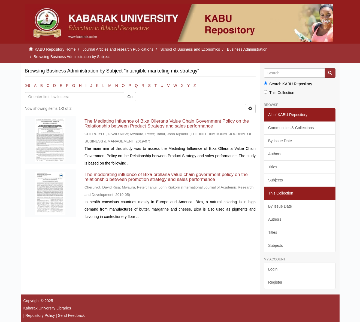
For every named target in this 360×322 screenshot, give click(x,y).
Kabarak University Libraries (47, 308)
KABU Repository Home (55, 49)
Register (275, 282)
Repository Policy (40, 315)
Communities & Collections (291, 128)
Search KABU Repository (288, 83)
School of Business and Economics (190, 49)
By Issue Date (280, 141)
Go (130, 97)
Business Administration (247, 49)
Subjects (275, 180)
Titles (272, 167)
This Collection (279, 92)
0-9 (27, 85)
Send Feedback (71, 315)
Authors (274, 154)
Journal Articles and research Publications (118, 49)
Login (272, 269)
